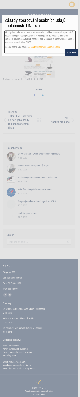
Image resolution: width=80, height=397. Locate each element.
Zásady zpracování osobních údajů (44, 47)
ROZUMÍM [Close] (71, 52)
